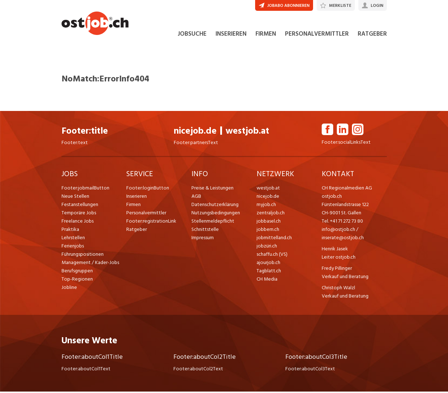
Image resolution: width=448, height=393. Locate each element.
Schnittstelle (205, 231)
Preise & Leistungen (212, 189)
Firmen (133, 206)
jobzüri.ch (267, 247)
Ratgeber (136, 231)
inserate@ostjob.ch (343, 239)
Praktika (70, 231)
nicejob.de (195, 132)
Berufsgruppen (77, 272)
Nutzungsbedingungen (215, 214)
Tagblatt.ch (269, 272)
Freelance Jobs (78, 222)
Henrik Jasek (335, 250)
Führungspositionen (83, 255)
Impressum (202, 239)
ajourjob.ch (268, 264)
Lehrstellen (73, 239)
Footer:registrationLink (151, 222)
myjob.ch (266, 206)
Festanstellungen (80, 206)
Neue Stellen (75, 197)
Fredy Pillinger (337, 269)
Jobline (69, 289)
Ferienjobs (73, 247)
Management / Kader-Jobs (90, 264)
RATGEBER (372, 35)
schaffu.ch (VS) (272, 255)
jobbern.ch (268, 231)
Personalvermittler (146, 214)
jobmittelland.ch (274, 239)
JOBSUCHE (192, 35)
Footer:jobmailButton (85, 189)
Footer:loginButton (147, 189)
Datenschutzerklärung (215, 206)
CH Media (267, 280)
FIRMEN (265, 35)
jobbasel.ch (269, 222)
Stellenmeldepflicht (212, 222)
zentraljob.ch (271, 214)
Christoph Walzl (338, 289)
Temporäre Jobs (79, 214)
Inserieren (136, 197)
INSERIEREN (231, 35)
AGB (196, 197)
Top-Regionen (77, 280)
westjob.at (247, 132)
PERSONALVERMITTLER (317, 35)
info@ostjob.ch (338, 231)
